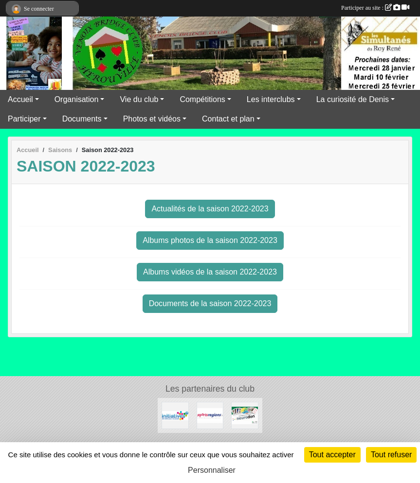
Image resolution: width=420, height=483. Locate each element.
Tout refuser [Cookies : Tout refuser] (391, 454)
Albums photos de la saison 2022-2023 (210, 240)
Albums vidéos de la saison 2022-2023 (210, 272)
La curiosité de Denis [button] (352, 99)
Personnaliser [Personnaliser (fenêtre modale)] (212, 470)
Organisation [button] (77, 99)
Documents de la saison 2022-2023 (210, 303)
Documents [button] (82, 119)
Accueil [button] (20, 99)
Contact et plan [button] (228, 119)
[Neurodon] (244, 415)
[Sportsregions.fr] (210, 415)
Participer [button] (24, 119)
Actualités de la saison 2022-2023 (209, 209)
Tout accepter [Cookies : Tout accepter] (332, 454)
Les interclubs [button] (271, 99)
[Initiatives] (175, 415)
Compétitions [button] (202, 99)
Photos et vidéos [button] (152, 119)
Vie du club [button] (139, 99)
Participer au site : (375, 7)
